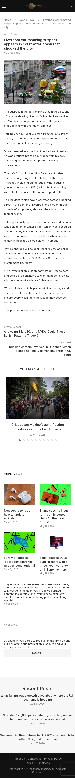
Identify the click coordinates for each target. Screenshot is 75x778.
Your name (37, 608)
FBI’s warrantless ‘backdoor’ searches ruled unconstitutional (19, 561)
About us (19, 758)
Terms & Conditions (37, 762)
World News (27, 19)
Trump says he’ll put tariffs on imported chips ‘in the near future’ (54, 516)
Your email (37, 629)
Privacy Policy (53, 758)
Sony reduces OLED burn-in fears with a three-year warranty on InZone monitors (54, 563)
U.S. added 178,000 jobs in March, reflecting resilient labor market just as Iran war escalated (37, 717)
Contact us (34, 758)
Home (7, 19)
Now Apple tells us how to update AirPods (17, 514)
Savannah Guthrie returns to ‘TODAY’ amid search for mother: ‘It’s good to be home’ (37, 737)
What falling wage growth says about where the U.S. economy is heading (38, 697)
